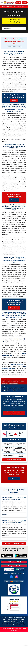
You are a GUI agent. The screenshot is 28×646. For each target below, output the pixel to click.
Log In (24, 2)
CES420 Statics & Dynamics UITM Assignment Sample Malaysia (14, 498)
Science (4, 514)
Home (4, 6)
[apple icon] (7, 556)
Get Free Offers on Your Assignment (14, 413)
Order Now (18, 2)
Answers (9, 6)
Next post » (13, 388)
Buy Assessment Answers (14, 459)
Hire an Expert (14, 308)
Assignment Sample (19, 6)
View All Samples (19, 543)
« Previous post (13, 381)
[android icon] (21, 556)
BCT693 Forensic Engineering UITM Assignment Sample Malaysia (14, 521)
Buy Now (14, 100)
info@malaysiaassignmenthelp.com (14, 573)
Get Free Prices (14, 479)
